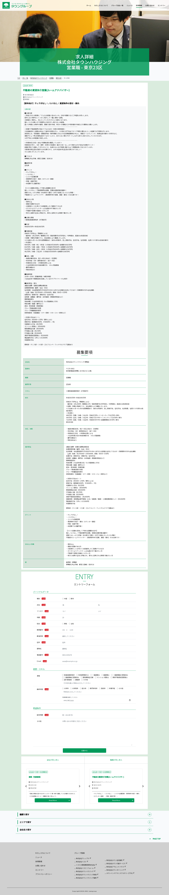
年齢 (38, 617)
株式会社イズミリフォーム (84, 868)
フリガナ (40, 611)
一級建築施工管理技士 (120, 675)
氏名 (38, 605)
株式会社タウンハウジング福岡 (86, 878)
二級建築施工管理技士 (71, 677)
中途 (65, 598)
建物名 (39, 649)
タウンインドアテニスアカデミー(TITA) (119, 873)
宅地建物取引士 (83, 675)
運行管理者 (68, 680)
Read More (53, 800)
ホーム (88, 5)
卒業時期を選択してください (70, 697)
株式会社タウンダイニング (115, 870)
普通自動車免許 (69, 675)
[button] (26, 786)
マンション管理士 (103, 677)
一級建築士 (96, 675)
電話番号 (40, 655)
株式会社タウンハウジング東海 (86, 875)
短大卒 (84, 688)
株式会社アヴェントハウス (115, 867)
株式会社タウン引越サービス (115, 863)
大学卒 (66, 688)
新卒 (72, 598)
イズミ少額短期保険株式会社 (85, 865)
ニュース (130, 5)
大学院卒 (75, 688)
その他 (85, 680)
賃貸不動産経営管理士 (120, 677)
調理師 (77, 680)
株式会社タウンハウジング (38, 78)
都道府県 (40, 636)
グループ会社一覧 (117, 5)
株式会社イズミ (81, 862)
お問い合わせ (149, 5)
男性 (65, 624)
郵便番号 (40, 630)
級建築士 (106, 675)
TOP (18, 78)
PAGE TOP (155, 838)
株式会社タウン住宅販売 (114, 860)
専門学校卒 (93, 688)
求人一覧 (25, 78)
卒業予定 (112, 688)
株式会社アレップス (82, 858)
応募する (84, 750)
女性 (72, 624)
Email (39, 661)
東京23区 (59, 78)
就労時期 (40, 715)
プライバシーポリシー (43, 874)
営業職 (51, 78)
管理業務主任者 (88, 677)
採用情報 (139, 5)
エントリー (161, 5)
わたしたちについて (101, 5)
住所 (38, 642)
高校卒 (103, 688)
